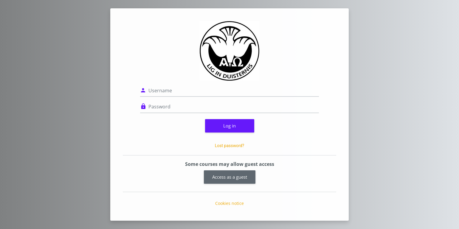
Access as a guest (229, 177)
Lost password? (229, 145)
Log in (229, 126)
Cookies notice (229, 203)
